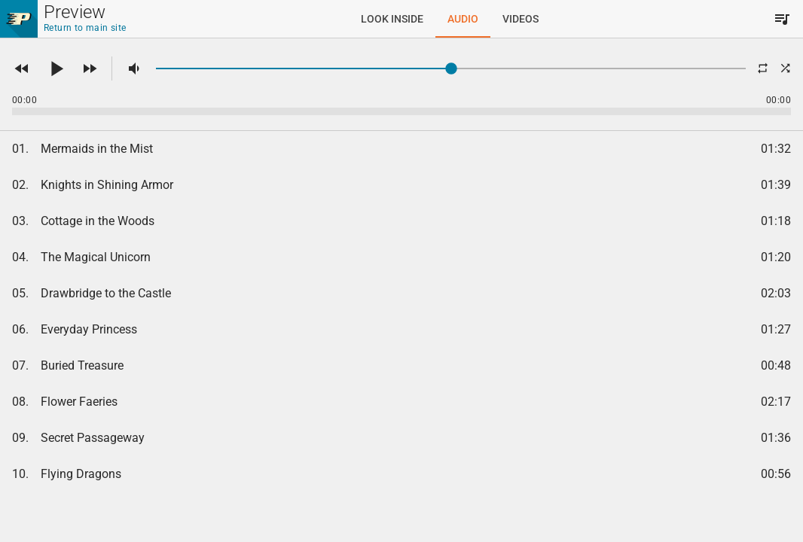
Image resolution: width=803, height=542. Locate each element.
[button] (22, 68)
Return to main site (85, 27)
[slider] (451, 68)
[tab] (392, 19)
